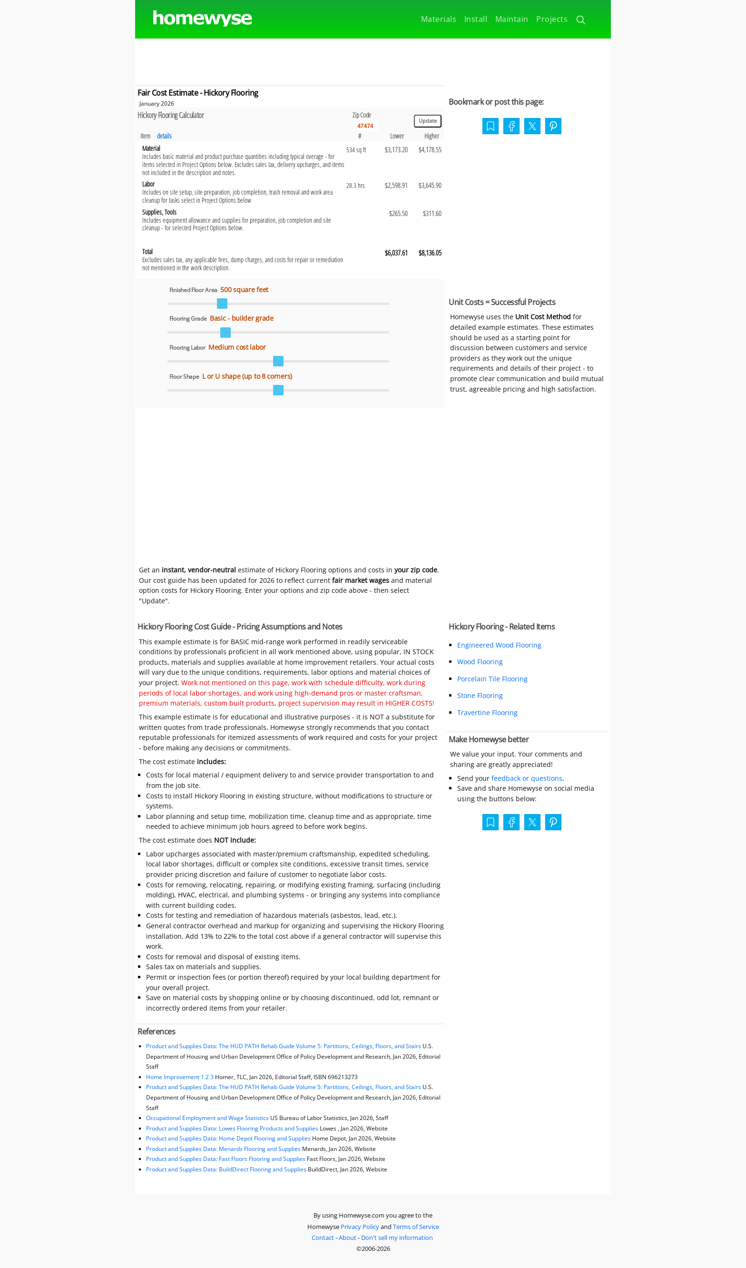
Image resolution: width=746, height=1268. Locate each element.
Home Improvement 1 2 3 (180, 1077)
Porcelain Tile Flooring (492, 678)
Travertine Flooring (487, 712)
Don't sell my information (397, 1237)
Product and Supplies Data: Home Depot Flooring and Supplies (228, 1138)
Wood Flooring (480, 661)
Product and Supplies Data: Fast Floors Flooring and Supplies (225, 1159)
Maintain (512, 19)
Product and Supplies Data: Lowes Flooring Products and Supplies (232, 1128)
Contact (323, 1237)
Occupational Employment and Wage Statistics (207, 1118)
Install (476, 19)
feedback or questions (526, 778)
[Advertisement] (373, 60)
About (347, 1237)
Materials (439, 19)
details (164, 135)
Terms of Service (416, 1226)
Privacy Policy (360, 1226)
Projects (552, 19)
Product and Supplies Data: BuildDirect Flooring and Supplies (226, 1169)
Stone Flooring (480, 695)
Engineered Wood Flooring (499, 644)
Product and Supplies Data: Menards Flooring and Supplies (223, 1149)
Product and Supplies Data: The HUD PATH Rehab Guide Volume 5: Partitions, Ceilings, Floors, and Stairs (283, 1046)
